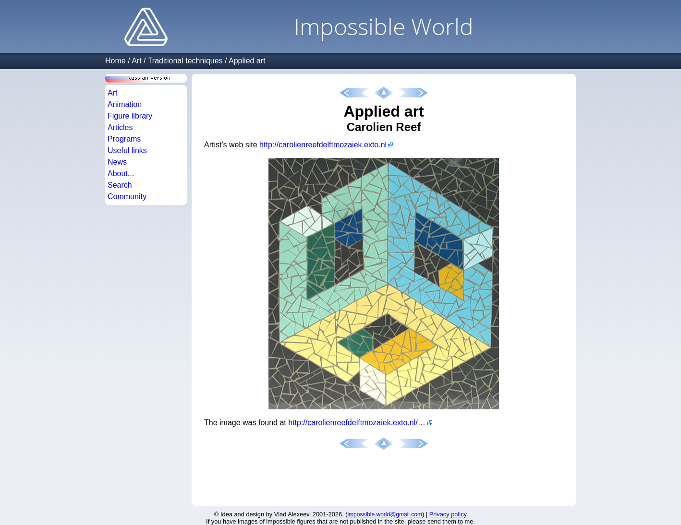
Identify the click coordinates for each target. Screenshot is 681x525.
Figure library (130, 116)
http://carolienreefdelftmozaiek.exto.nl (323, 145)
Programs (124, 139)
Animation (125, 104)
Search (120, 185)
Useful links (127, 150)
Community (127, 196)
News (117, 162)
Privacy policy (448, 514)
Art (136, 61)
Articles (120, 127)
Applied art (247, 61)
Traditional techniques (185, 61)
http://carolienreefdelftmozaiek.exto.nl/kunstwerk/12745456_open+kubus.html (360, 422)
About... (121, 173)
